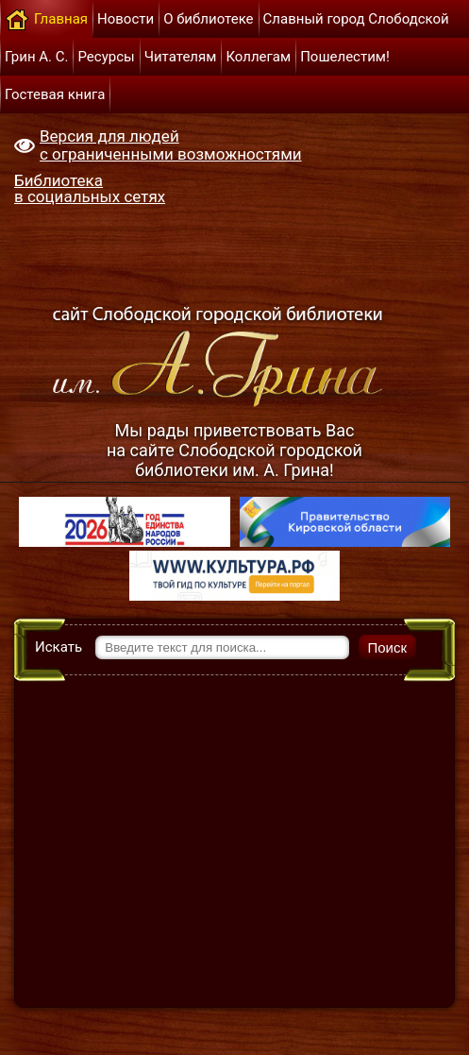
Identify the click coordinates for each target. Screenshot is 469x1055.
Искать (58, 646)
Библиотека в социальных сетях (89, 188)
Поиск (388, 647)
